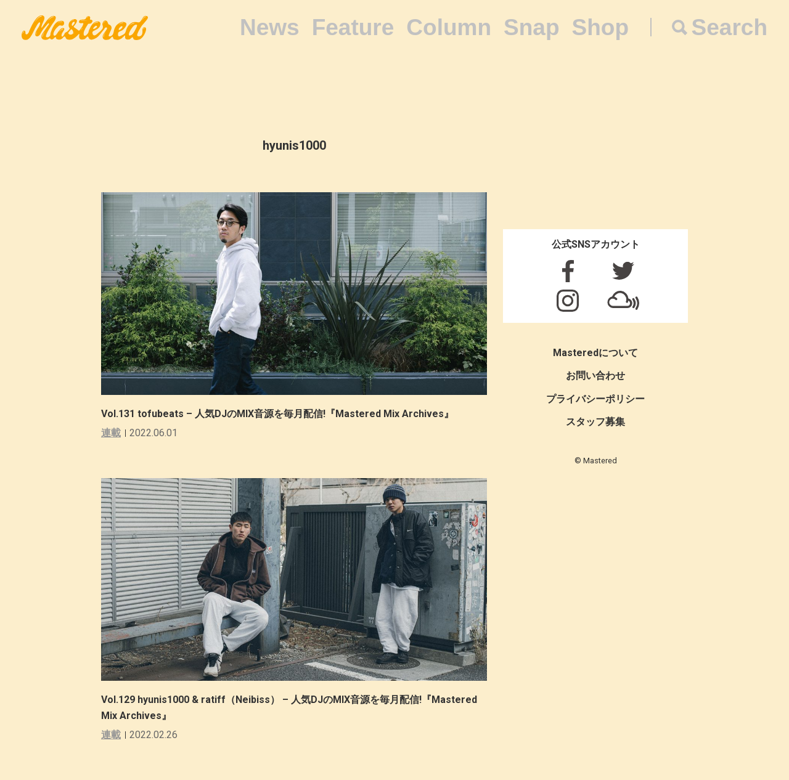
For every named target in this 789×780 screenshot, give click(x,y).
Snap (531, 27)
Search (729, 27)
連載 (111, 433)
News (270, 27)
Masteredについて (595, 353)
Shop (600, 27)
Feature (353, 27)
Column (448, 27)
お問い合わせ (595, 375)
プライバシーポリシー (595, 399)
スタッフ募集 (595, 422)
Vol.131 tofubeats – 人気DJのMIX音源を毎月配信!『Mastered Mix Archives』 (277, 414)
